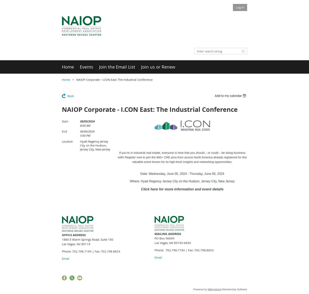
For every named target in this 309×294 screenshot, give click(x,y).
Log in (240, 7)
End (64, 131)
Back (70, 96)
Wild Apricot (214, 289)
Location (67, 141)
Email (65, 259)
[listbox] (231, 95)
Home (66, 80)
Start (65, 121)
